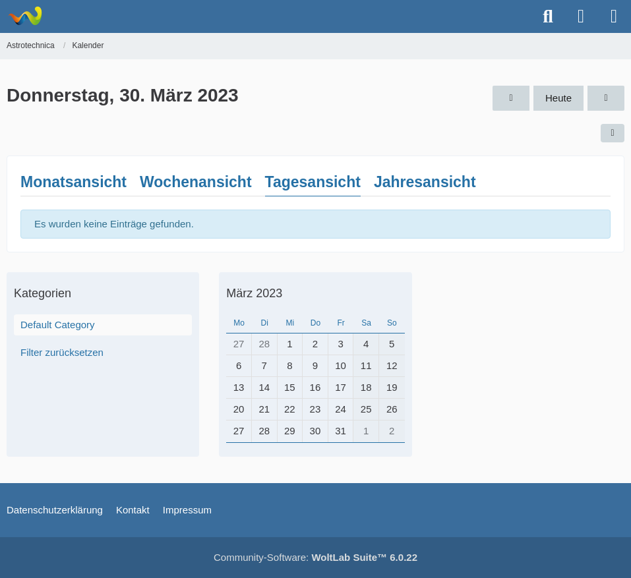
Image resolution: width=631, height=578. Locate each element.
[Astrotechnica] (24, 16)
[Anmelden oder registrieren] (581, 16)
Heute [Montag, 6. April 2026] (558, 97)
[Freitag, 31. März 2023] (605, 98)
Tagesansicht (313, 181)
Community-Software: (315, 557)
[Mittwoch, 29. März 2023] (511, 98)
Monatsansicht (73, 181)
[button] (612, 133)
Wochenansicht (196, 181)
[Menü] (614, 16)
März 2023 (254, 293)
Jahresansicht (425, 181)
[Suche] (548, 16)
